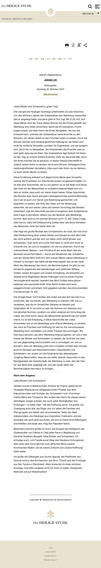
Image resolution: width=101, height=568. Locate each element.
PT (70, 58)
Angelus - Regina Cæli (14, 19)
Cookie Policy (50, 556)
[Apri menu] (97, 6)
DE (36, 58)
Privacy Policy (50, 560)
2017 (30, 19)
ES (48, 58)
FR (54, 58)
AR (30, 58)
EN (42, 58)
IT (65, 58)
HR (59, 58)
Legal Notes (50, 552)
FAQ (50, 548)
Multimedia (50, 94)
